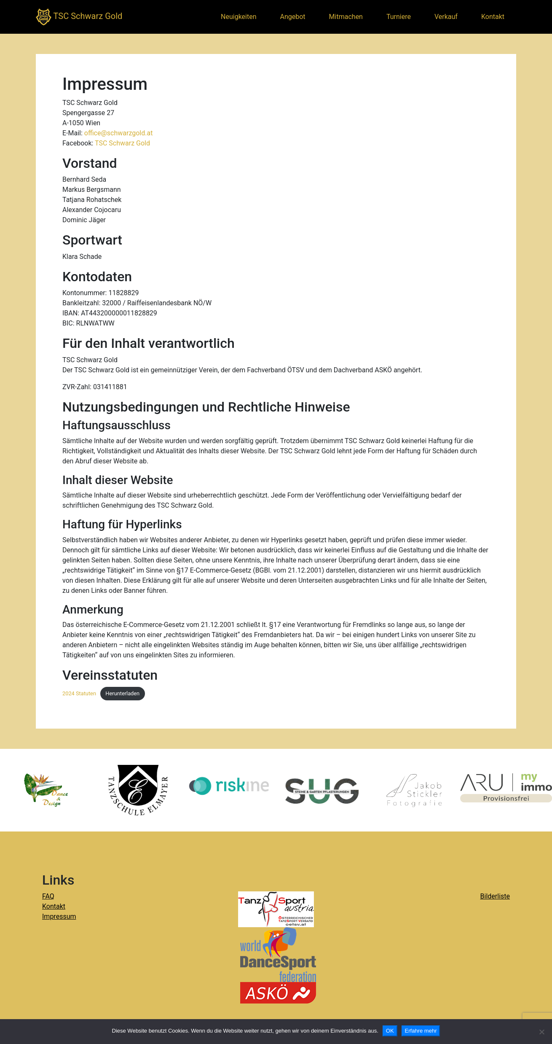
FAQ (48, 896)
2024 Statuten (79, 693)
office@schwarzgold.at (118, 133)
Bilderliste (495, 896)
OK (390, 1031)
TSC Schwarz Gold (79, 16)
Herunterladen (122, 693)
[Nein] (541, 1032)
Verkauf (446, 17)
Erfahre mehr (421, 1031)
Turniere (398, 17)
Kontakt (492, 17)
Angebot (292, 17)
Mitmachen (346, 17)
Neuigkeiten (238, 17)
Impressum (59, 916)
